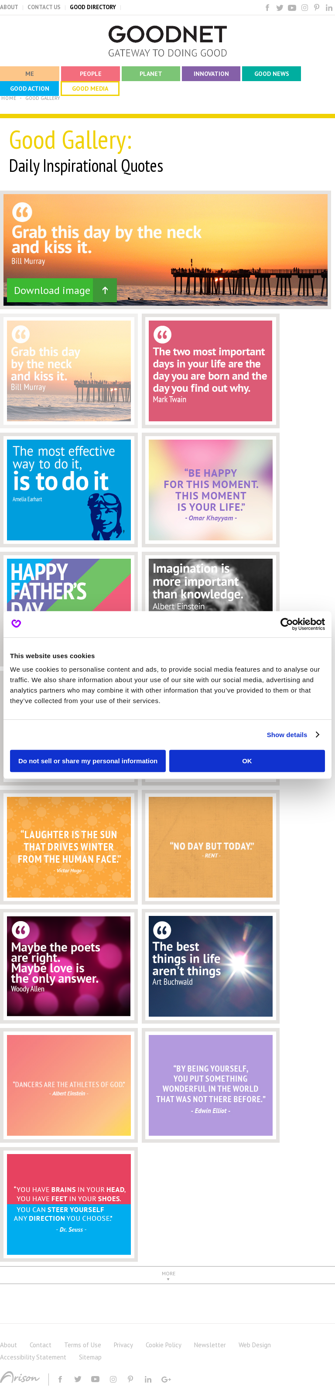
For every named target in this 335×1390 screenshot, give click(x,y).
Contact (40, 1345)
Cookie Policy (163, 1345)
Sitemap (90, 1357)
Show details (287, 734)
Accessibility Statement (33, 1357)
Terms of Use (82, 1345)
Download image (52, 290)
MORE (168, 1273)
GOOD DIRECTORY (93, 7)
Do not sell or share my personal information (87, 761)
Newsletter (210, 1345)
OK (247, 761)
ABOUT (9, 7)
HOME (9, 98)
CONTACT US (44, 7)
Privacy (123, 1345)
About (8, 1345)
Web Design (255, 1345)
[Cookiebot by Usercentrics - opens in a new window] (287, 624)
